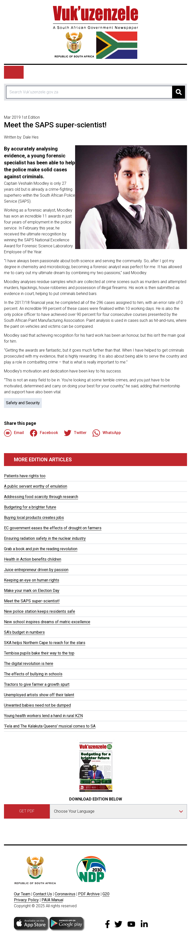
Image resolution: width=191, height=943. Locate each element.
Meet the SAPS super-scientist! (32, 601)
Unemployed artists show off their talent (39, 694)
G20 (105, 894)
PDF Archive (89, 894)
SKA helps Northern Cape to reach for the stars (44, 642)
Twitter (75, 433)
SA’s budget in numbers (24, 632)
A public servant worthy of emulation (35, 486)
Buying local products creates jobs (34, 517)
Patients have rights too (25, 475)
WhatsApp (107, 433)
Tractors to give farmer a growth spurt (36, 684)
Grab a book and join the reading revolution (40, 548)
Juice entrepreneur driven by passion (36, 569)
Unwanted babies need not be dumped (37, 705)
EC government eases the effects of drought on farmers (52, 528)
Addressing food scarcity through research (41, 496)
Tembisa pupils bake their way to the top (39, 653)
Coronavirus (65, 894)
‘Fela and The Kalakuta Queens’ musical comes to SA (50, 726)
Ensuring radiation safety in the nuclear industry (45, 538)
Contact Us (42, 894)
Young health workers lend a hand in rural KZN (43, 715)
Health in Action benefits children (32, 559)
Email (14, 433)
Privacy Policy (26, 900)
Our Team (22, 894)
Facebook (44, 433)
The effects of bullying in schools (33, 674)
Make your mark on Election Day (31, 590)
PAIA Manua (52, 900)
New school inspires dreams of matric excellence (47, 621)
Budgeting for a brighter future (30, 507)
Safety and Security (23, 402)
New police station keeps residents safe (39, 611)
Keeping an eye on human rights (31, 580)
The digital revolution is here (28, 663)
